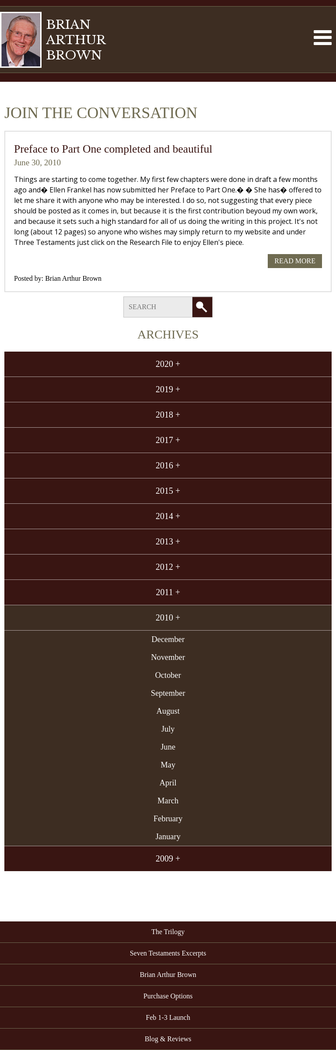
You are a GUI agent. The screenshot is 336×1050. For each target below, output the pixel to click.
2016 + (168, 465)
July (168, 729)
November (168, 657)
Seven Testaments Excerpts (168, 953)
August (167, 711)
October (168, 675)
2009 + (168, 858)
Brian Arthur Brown (73, 278)
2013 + (168, 541)
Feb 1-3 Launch (168, 1017)
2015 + (168, 490)
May (168, 764)
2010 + (168, 617)
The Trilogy (168, 931)
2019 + (168, 389)
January (167, 836)
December (168, 639)
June (168, 747)
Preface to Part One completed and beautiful (113, 149)
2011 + (168, 592)
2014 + (168, 516)
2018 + (168, 414)
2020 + (168, 364)
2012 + (168, 567)
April (168, 782)
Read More (294, 261)
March (168, 800)
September (168, 693)
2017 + (168, 440)
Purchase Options (168, 996)
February (168, 818)
